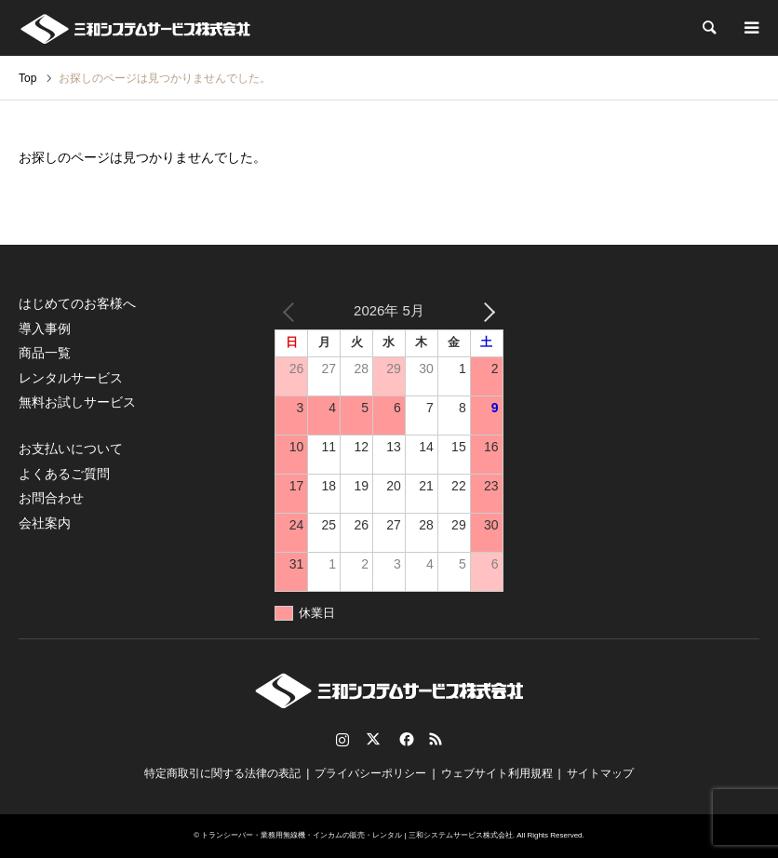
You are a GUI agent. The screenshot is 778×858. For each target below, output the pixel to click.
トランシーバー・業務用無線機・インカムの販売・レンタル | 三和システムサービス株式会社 (357, 835)
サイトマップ (600, 773)
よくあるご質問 (64, 473)
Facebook (404, 738)
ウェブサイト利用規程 (497, 773)
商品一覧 (45, 352)
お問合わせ (51, 497)
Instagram (342, 738)
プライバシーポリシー (370, 773)
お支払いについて (71, 448)
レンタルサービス (71, 377)
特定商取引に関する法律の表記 (222, 773)
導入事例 (45, 328)
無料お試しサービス (77, 402)
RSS (435, 738)
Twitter (373, 738)
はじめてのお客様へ (77, 303)
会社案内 (45, 523)
